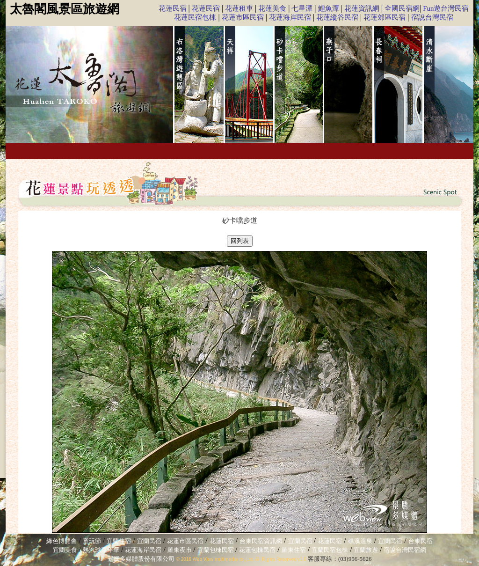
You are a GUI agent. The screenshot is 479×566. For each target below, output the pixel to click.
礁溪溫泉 (360, 540)
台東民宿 (420, 540)
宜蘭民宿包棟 (330, 549)
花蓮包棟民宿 (257, 549)
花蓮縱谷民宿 (337, 17)
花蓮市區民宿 (243, 17)
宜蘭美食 (65, 549)
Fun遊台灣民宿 (446, 8)
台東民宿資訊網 (261, 540)
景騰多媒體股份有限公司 (141, 558)
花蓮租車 (239, 8)
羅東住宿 (294, 549)
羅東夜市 (180, 549)
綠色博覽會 (61, 540)
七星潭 (301, 8)
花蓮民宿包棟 (195, 17)
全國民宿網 (402, 8)
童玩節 (92, 540)
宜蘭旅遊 (365, 549)
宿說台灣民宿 (432, 17)
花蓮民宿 (173, 8)
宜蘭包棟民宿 (216, 549)
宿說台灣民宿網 (405, 549)
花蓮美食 (272, 8)
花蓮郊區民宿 (384, 17)
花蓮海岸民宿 (290, 17)
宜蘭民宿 (149, 540)
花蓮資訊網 (361, 8)
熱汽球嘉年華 (101, 549)
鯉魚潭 (328, 8)
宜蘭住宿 (119, 540)
